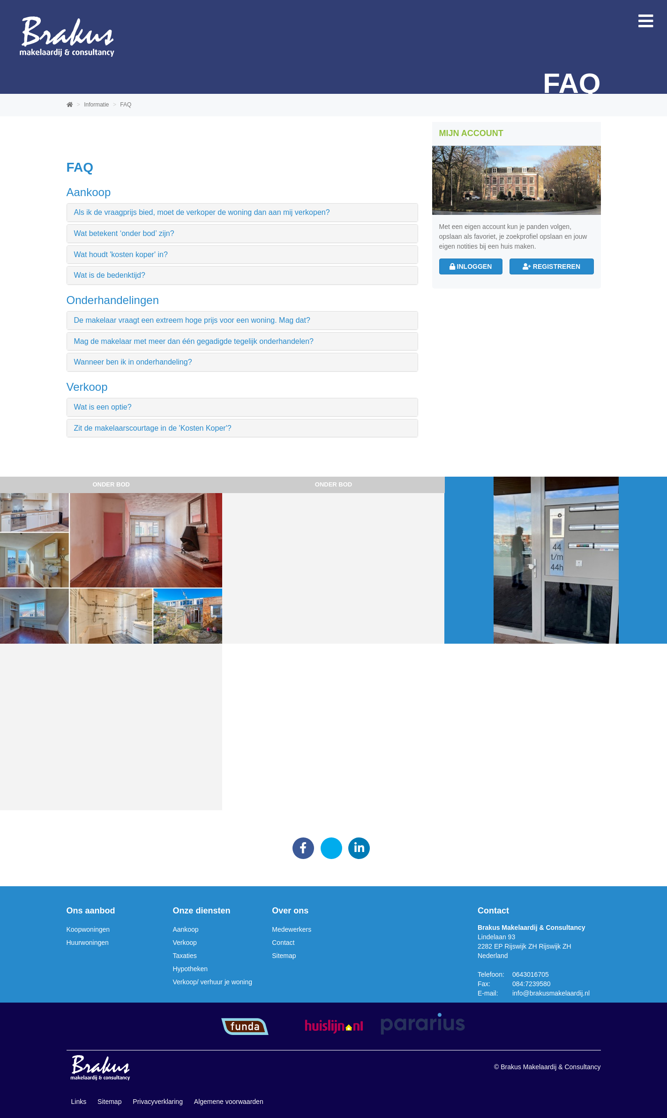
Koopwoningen (88, 929)
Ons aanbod (91, 910)
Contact (283, 942)
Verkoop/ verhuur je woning (212, 982)
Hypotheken (190, 969)
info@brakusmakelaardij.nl (551, 993)
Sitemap (284, 955)
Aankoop (185, 929)
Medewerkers (291, 929)
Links (79, 1101)
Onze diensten (201, 910)
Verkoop (184, 942)
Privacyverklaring (158, 1101)
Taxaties (184, 955)
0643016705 (530, 974)
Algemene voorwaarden (228, 1101)
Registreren (551, 266)
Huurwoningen (88, 942)
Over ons (290, 910)
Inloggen (471, 266)
